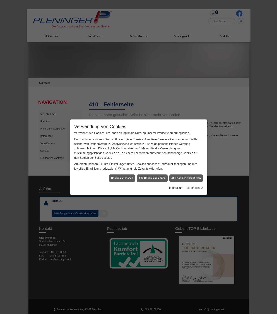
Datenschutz (195, 180)
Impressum (176, 180)
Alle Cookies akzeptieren (186, 171)
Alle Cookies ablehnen (152, 171)
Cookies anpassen (122, 171)
